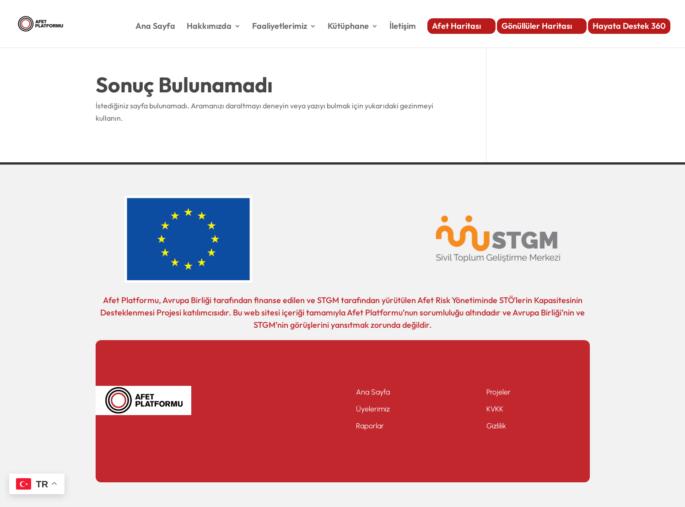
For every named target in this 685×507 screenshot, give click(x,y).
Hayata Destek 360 (629, 26)
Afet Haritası (456, 26)
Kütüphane (348, 27)
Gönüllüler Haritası (537, 26)
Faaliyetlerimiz (279, 27)
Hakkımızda (209, 27)
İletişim (402, 27)
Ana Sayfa (155, 27)
